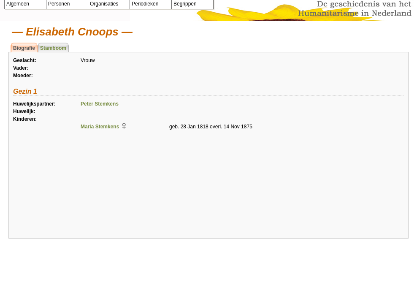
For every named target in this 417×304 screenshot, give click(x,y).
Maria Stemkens (100, 127)
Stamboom (53, 48)
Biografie (24, 48)
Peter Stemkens (100, 104)
